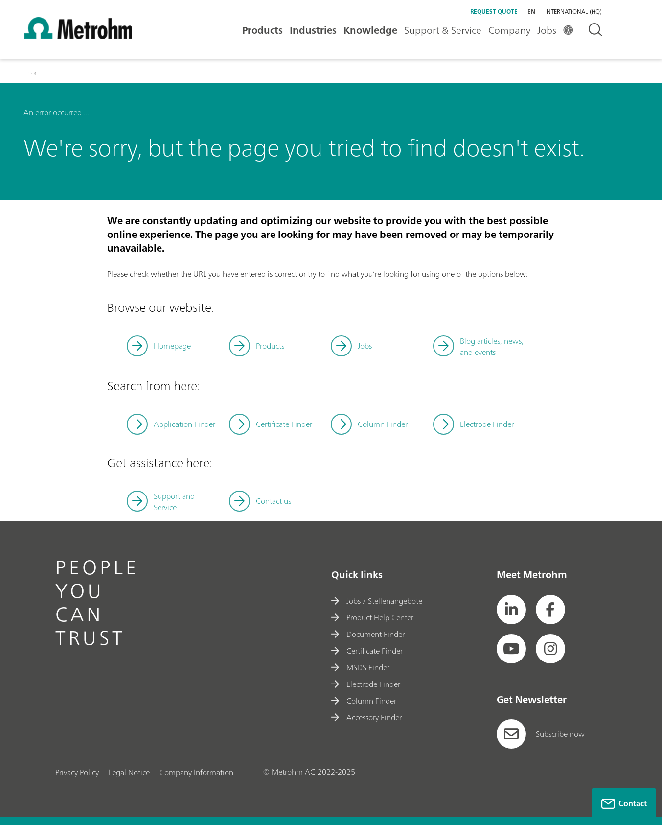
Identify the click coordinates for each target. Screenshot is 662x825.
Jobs (546, 30)
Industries (313, 30)
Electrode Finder (487, 424)
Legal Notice (129, 772)
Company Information (196, 772)
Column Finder (383, 424)
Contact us (273, 501)
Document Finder (368, 634)
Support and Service (174, 501)
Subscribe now (541, 734)
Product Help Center (372, 617)
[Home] (78, 36)
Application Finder (184, 424)
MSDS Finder (360, 667)
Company (509, 30)
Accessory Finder (366, 717)
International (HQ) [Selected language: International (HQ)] (573, 11)
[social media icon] (511, 609)
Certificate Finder (284, 424)
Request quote (494, 11)
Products (262, 30)
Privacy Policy (77, 772)
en (531, 11)
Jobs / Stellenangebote (376, 601)
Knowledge (370, 30)
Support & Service (442, 30)
